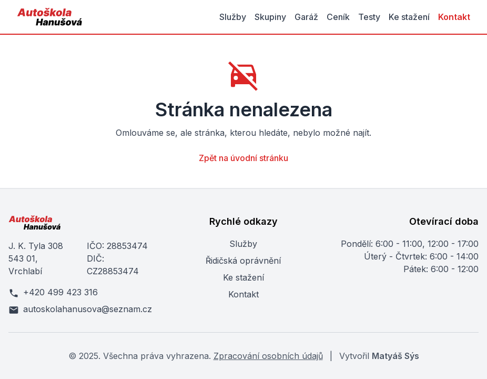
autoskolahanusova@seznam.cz (80, 309)
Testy (369, 17)
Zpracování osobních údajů (268, 356)
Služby (232, 17)
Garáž (306, 17)
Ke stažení (409, 17)
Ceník (338, 17)
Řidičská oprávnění (243, 260)
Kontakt (454, 17)
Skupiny (270, 17)
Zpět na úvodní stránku (243, 158)
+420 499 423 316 (53, 292)
